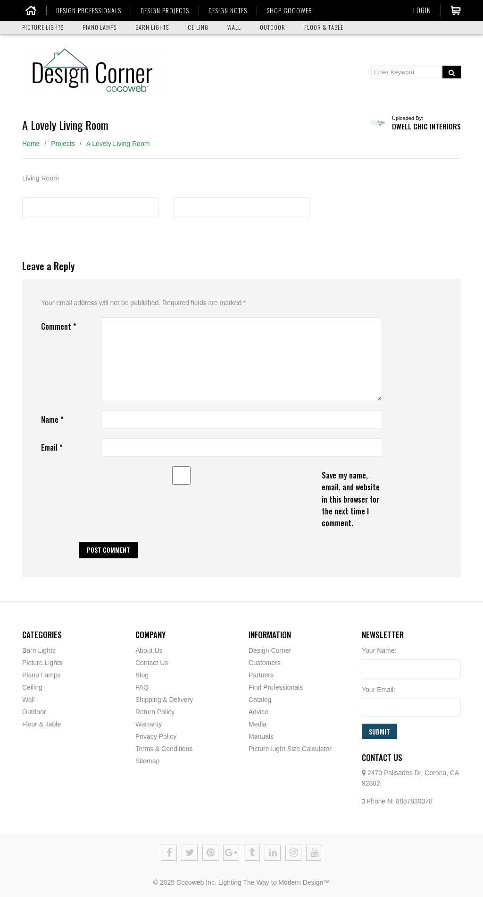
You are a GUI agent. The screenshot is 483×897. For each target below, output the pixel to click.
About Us (149, 650)
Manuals (261, 736)
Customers (265, 662)
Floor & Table (41, 724)
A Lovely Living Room (118, 143)
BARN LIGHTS (152, 27)
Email (52, 447)
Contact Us (151, 662)
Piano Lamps (41, 675)
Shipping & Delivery (164, 699)
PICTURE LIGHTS (43, 27)
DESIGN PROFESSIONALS (86, 10)
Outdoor (34, 712)
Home (31, 143)
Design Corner (270, 650)
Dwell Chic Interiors (426, 126)
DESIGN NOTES (225, 10)
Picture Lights (42, 662)
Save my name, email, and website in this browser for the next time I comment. (351, 499)
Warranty (148, 724)
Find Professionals (276, 687)
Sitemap (147, 761)
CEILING (198, 27)
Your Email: (378, 689)
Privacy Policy (155, 736)
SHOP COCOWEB (286, 10)
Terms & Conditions (163, 748)
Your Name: (379, 650)
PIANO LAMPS (100, 27)
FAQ (142, 687)
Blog (142, 675)
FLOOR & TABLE (323, 27)
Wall (28, 699)
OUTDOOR (272, 27)
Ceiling (32, 687)
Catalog (260, 699)
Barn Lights (39, 650)
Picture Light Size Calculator (290, 748)
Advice (258, 712)
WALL (234, 27)
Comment (58, 326)
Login (422, 10)
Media (257, 724)
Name (52, 419)
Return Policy (155, 712)
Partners (261, 675)
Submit (379, 731)
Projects (63, 143)
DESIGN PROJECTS (162, 10)
